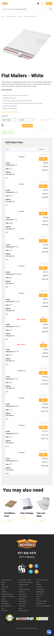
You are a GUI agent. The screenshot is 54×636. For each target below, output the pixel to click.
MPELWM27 (22, 452)
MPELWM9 (21, 398)
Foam (3, 608)
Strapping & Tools (23, 584)
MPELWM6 (23, 319)
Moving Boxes (23, 594)
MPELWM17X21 (21, 370)
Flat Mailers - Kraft (10, 514)
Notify (43, 320)
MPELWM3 (21, 238)
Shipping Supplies (11, 16)
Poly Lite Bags (26, 513)
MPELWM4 (21, 266)
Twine (20, 587)
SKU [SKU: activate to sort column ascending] (8, 149)
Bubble (3, 589)
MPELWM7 (23, 344)
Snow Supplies (23, 601)
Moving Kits (22, 599)
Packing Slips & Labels (25, 580)
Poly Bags (4, 591)
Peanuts (3, 599)
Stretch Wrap (4, 587)
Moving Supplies (23, 596)
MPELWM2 (21, 211)
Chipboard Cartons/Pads (8, 596)
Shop (9, 520)
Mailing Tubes (5, 603)
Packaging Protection (7, 594)
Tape (2, 584)
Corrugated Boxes (6, 580)
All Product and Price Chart (9, 112)
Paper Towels (22, 603)
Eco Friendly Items (6, 606)
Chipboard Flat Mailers (30, 16)
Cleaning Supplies (24, 610)
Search (50, 9)
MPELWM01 (22, 157)
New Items (22, 591)
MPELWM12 (22, 425)
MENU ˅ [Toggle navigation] (49, 3)
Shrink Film (4, 610)
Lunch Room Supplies (42, 580)
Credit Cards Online (10, 622)
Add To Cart (27, 125)
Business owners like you (43, 606)
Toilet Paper (22, 606)
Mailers (20, 16)
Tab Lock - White (41, 514)
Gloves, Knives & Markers (26, 582)
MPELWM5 (21, 293)
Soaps (20, 608)
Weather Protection (24, 589)
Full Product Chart (14, 142)
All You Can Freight (41, 601)
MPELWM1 (21, 184)
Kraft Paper (4, 601)
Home (3, 16)
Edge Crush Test (40, 603)
